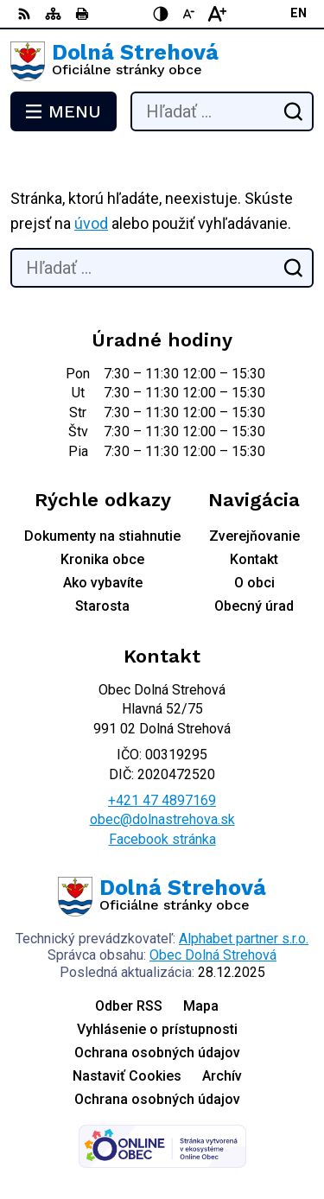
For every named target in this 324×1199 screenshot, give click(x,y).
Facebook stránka (162, 839)
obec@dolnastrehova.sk (162, 819)
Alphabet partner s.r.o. (243, 938)
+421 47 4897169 (162, 800)
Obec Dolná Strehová (212, 955)
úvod (91, 223)
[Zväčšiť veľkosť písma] (217, 14)
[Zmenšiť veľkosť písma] (189, 14)
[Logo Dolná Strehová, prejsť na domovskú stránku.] (162, 61)
